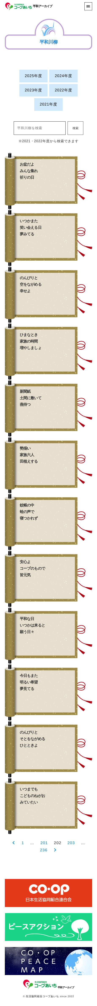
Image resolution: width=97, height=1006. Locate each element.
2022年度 (63, 90)
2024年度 (63, 76)
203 (71, 843)
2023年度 (33, 90)
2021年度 (48, 104)
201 (44, 843)
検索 (75, 128)
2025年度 (33, 76)
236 (43, 850)
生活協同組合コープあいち (42, 996)
